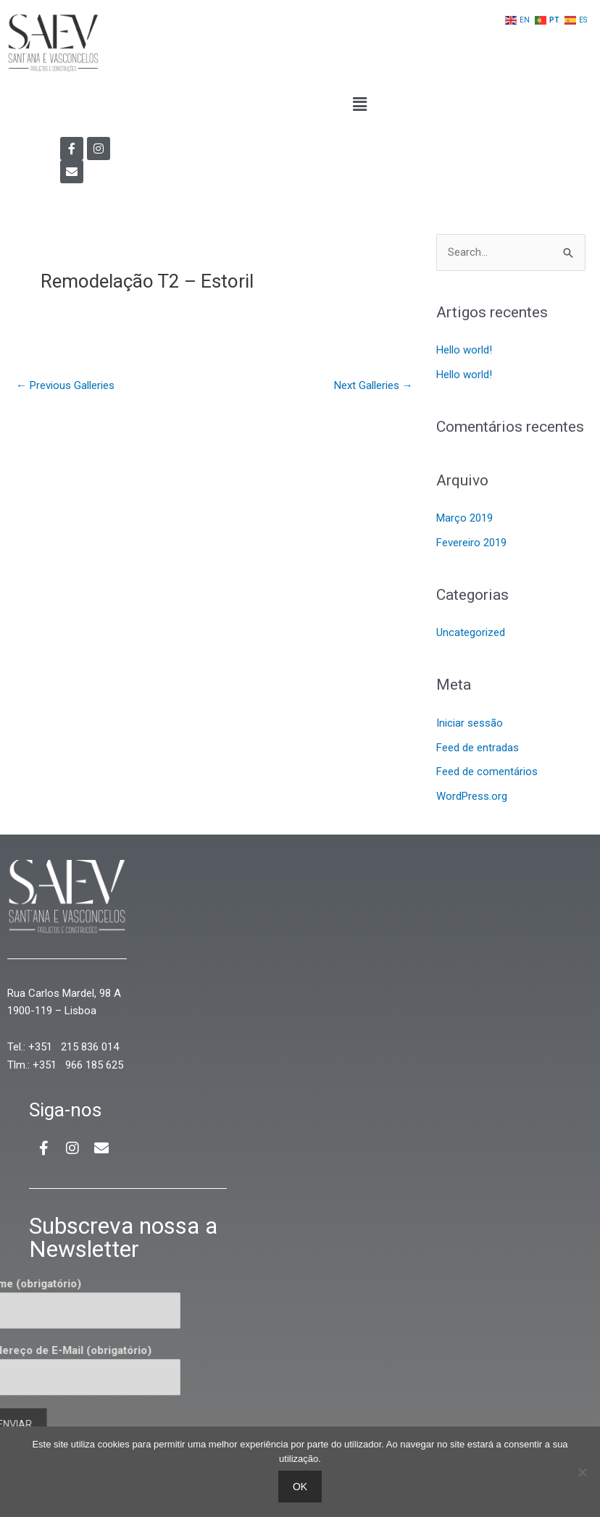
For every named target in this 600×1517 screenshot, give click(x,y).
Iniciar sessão (469, 723)
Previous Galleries (65, 385)
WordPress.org (471, 796)
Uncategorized (470, 632)
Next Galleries (373, 385)
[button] (359, 105)
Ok (300, 1486)
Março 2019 (464, 518)
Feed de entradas (477, 747)
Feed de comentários (487, 771)
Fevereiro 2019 (471, 542)
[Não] (582, 1472)
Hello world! (464, 349)
